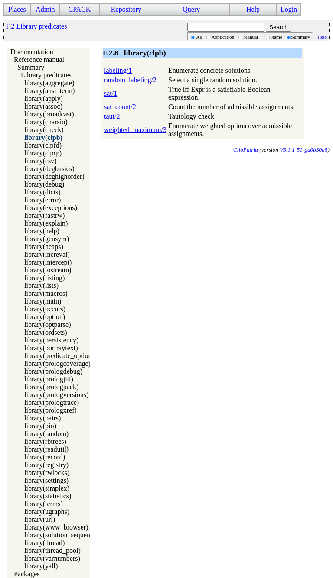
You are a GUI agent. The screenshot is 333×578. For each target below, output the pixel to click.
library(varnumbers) (52, 558)
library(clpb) (43, 137)
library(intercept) (48, 262)
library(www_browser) (56, 527)
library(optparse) (47, 324)
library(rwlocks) (46, 472)
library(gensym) (46, 238)
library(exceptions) (50, 207)
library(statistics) (47, 496)
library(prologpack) (51, 387)
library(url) (39, 519)
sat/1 (110, 93)
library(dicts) (42, 192)
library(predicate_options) (60, 355)
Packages (27, 574)
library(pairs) (42, 418)
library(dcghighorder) (54, 176)
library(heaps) (43, 246)
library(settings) (46, 480)
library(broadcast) (49, 114)
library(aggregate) (49, 83)
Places (17, 9)
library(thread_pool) (52, 550)
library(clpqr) (43, 153)
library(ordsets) (45, 332)
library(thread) (44, 542)
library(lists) (41, 285)
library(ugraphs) (46, 511)
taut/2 (112, 116)
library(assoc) (43, 106)
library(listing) (44, 277)
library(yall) (41, 566)
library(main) (42, 301)
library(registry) (46, 464)
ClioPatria (245, 149)
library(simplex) (46, 488)
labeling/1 (118, 70)
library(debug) (44, 184)
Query (191, 9)
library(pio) (40, 425)
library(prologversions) (56, 394)
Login (289, 9)
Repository (126, 9)
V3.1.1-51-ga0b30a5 (303, 149)
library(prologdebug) (53, 371)
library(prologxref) (50, 410)
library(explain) (46, 223)
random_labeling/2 (130, 80)
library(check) (44, 129)
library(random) (46, 433)
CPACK (79, 9)
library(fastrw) (44, 215)
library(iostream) (47, 270)
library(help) (41, 231)
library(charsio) (46, 122)
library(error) (42, 199)
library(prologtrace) (51, 402)
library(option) (44, 316)
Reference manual (39, 59)
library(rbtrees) (45, 441)
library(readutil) (46, 449)
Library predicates (46, 75)
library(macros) (46, 293)
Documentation (31, 51)
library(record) (44, 457)
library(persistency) (51, 340)
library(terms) (43, 503)
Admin (45, 9)
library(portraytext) (51, 348)
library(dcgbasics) (49, 168)
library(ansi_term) (49, 90)
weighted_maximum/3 (135, 129)
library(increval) (47, 254)
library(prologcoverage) (57, 363)
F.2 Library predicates (36, 26)
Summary (30, 67)
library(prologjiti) (48, 379)
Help (253, 9)
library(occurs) (44, 309)
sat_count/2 (120, 106)
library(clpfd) (43, 145)
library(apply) (43, 98)
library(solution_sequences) (62, 535)
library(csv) (40, 161)
